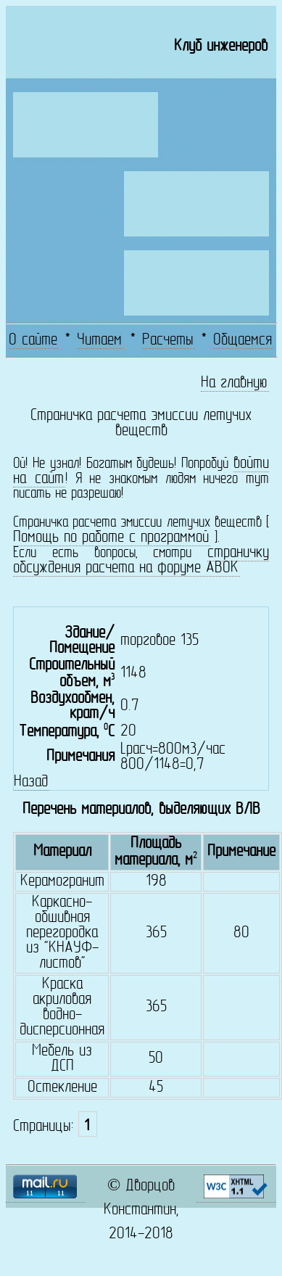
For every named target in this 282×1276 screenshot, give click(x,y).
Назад (31, 782)
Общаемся (242, 340)
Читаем (99, 340)
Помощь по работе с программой (111, 538)
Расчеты (168, 340)
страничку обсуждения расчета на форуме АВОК (141, 561)
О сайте (33, 340)
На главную (234, 383)
